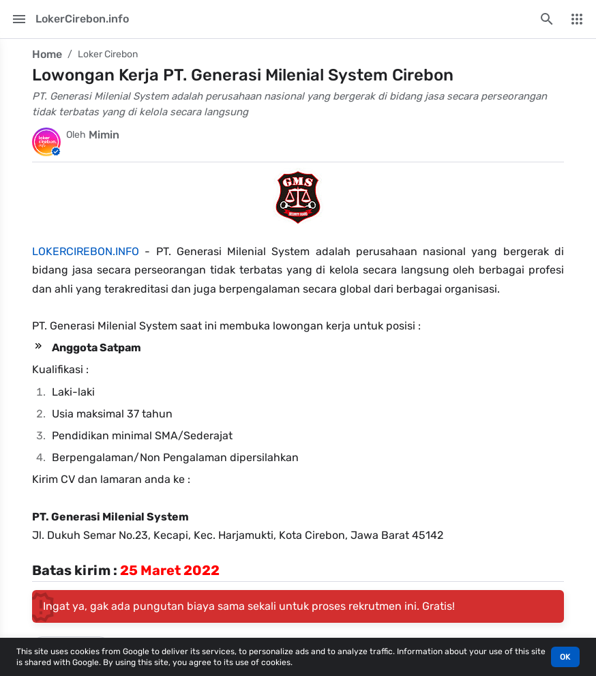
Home (47, 54)
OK (565, 657)
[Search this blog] (547, 19)
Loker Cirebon (108, 54)
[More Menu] (577, 19)
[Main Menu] (19, 19)
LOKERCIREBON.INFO (85, 251)
